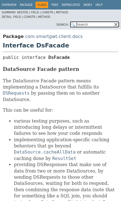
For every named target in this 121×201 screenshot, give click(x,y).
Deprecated (70, 4)
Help (98, 4)
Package (26, 4)
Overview (9, 4)
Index (87, 4)
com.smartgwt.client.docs (54, 36)
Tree (54, 4)
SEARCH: (62, 24)
